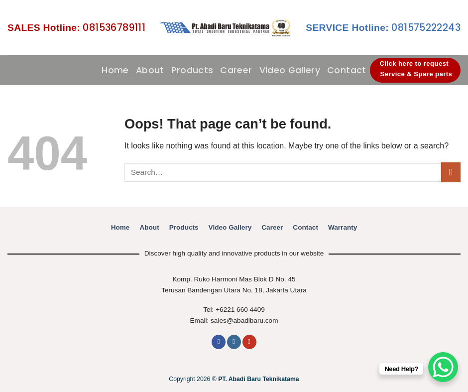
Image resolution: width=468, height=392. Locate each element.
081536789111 (76, 27)
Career (236, 70)
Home (115, 70)
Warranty (342, 227)
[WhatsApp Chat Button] (443, 367)
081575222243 (383, 27)
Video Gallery (290, 70)
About (150, 70)
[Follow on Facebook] (219, 342)
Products (192, 70)
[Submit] (451, 172)
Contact (346, 70)
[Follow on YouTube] (249, 342)
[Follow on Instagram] (234, 342)
